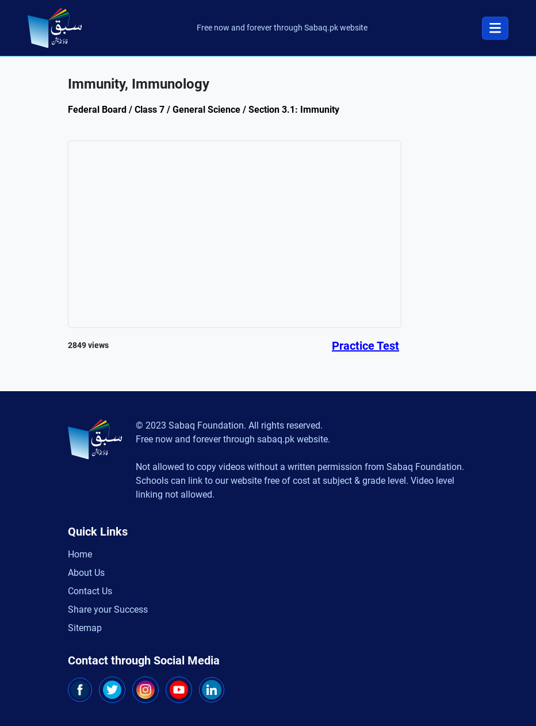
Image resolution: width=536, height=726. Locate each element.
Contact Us (90, 591)
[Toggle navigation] (495, 28)
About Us (86, 572)
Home (80, 554)
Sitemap (85, 627)
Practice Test (365, 346)
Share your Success (108, 609)
